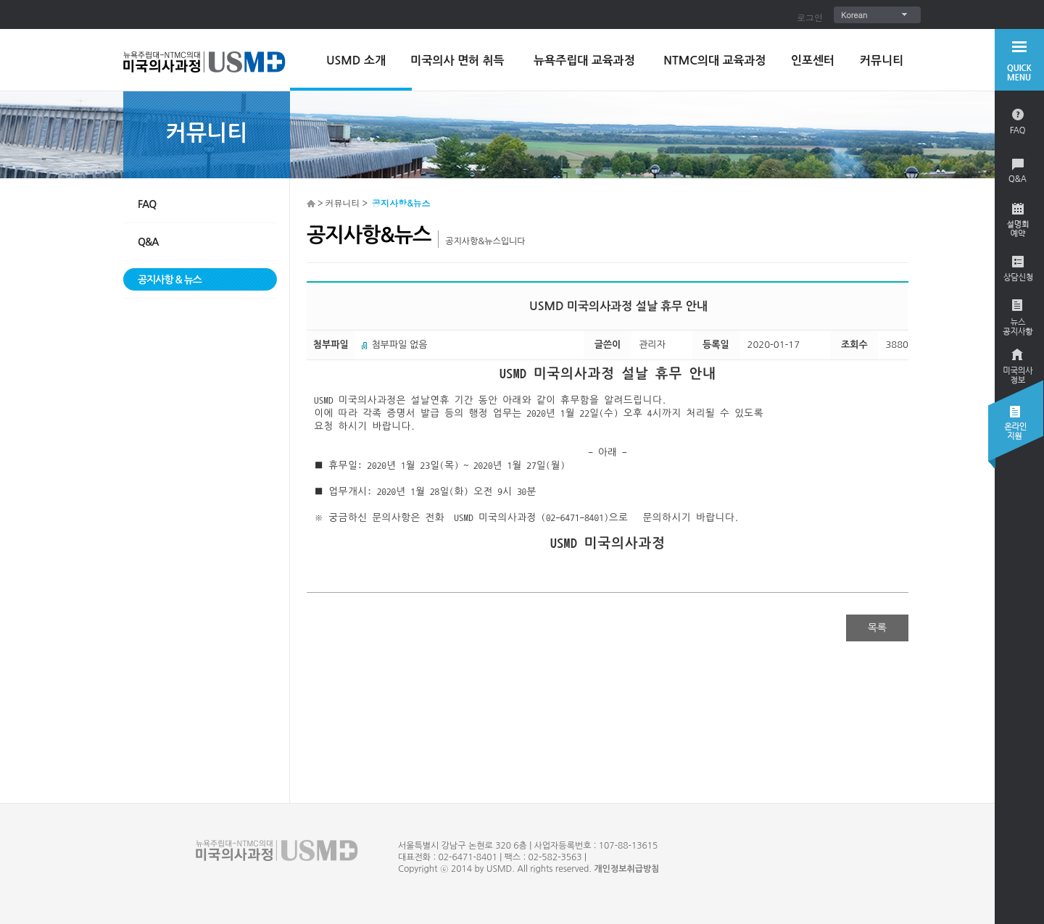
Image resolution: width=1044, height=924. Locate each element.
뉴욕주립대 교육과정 (584, 60)
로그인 (810, 17)
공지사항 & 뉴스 (170, 280)
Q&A (148, 242)
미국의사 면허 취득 (457, 60)
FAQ (147, 204)
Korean (854, 14)
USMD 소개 (356, 60)
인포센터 (812, 60)
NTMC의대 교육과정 (714, 60)
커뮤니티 (881, 60)
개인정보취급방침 (626, 869)
